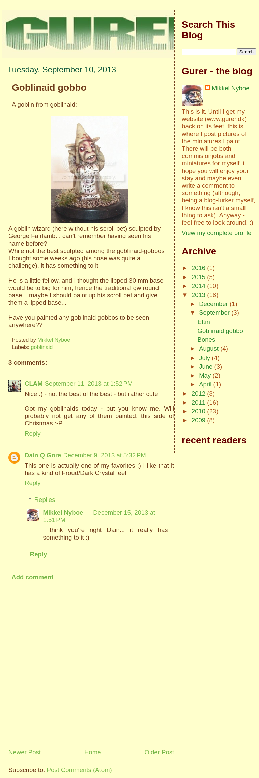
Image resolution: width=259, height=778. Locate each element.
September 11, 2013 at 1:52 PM (89, 383)
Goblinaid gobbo (220, 330)
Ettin (204, 321)
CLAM (34, 383)
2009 (199, 420)
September (215, 312)
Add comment (32, 577)
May (205, 375)
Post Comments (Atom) (79, 769)
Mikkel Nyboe (63, 512)
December (214, 303)
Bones (206, 339)
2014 (199, 285)
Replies (44, 499)
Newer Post (24, 752)
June (206, 366)
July (205, 357)
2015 (199, 277)
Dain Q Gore (43, 455)
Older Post (159, 752)
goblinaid (42, 347)
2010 (199, 411)
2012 (199, 393)
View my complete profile (216, 232)
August (209, 348)
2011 (199, 402)
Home (92, 752)
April (206, 384)
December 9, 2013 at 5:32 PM (104, 455)
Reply (33, 433)
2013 (199, 294)
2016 (199, 267)
